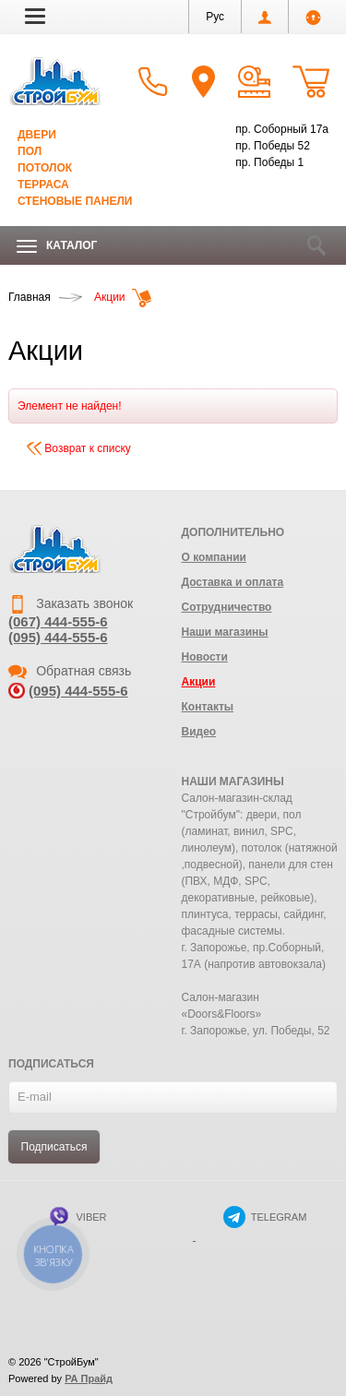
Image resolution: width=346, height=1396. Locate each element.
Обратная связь (69, 670)
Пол (30, 151)
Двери (37, 134)
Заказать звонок (70, 603)
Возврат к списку (79, 448)
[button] (35, 15)
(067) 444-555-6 (58, 621)
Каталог (57, 246)
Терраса (43, 184)
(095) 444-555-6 (58, 637)
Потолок (45, 167)
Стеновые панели (75, 201)
